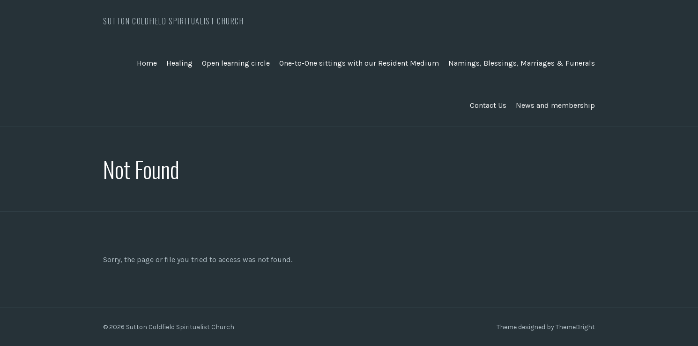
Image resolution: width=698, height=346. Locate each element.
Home (147, 63)
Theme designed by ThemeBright (546, 327)
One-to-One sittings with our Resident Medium (359, 63)
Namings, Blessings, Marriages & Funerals (521, 63)
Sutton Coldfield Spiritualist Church (173, 21)
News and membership (555, 105)
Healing (179, 63)
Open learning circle (236, 63)
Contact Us (488, 105)
